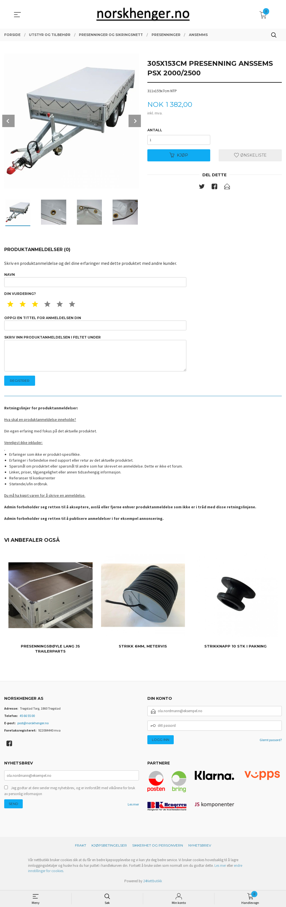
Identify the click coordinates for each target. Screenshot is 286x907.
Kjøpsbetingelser (109, 847)
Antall (154, 130)
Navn (95, 279)
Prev (8, 121)
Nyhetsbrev (199, 847)
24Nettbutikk (152, 883)
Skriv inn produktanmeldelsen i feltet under (95, 354)
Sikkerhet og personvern (157, 847)
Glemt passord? (271, 741)
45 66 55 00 (27, 717)
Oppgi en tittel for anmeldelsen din (95, 323)
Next (135, 121)
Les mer (133, 807)
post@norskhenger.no (33, 725)
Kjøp (179, 155)
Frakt (80, 847)
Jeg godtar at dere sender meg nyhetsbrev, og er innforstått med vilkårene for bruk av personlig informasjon (69, 793)
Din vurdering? (20, 294)
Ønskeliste (250, 155)
